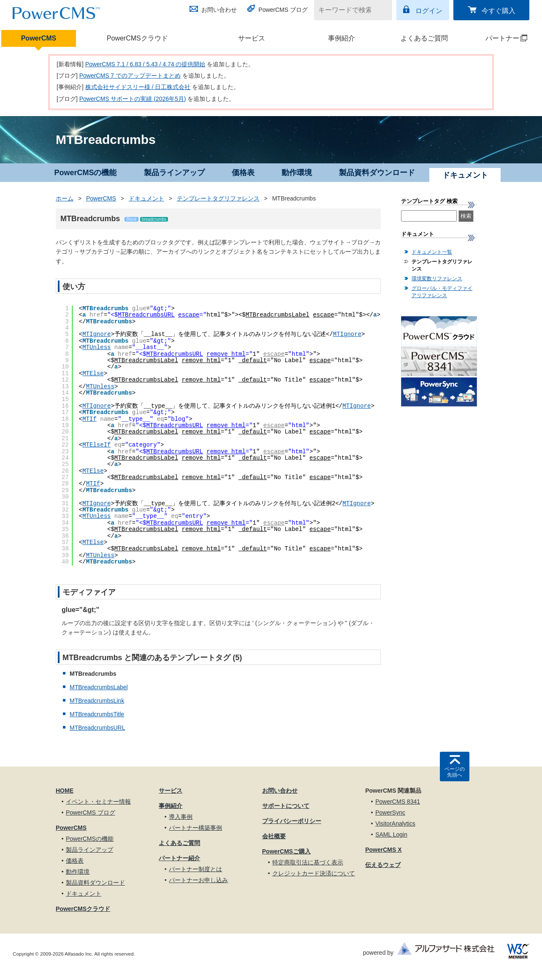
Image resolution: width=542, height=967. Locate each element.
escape (188, 314)
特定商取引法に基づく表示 (307, 862)
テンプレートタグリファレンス (218, 198)
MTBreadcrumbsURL (146, 314)
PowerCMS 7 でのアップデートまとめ (130, 75)
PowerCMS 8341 (397, 801)
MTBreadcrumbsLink (97, 700)
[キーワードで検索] (347, 10)
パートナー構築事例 (195, 827)
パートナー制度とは (195, 869)
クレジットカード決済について (313, 873)
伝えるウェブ (383, 864)
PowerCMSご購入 (286, 851)
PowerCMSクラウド (137, 38)
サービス (251, 38)
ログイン (428, 10)
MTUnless (96, 347)
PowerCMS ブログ (283, 9)
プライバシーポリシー (291, 821)
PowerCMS (39, 38)
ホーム (64, 198)
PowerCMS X (383, 849)
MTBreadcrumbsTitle (97, 714)
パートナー (499, 38)
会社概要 (274, 836)
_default (252, 360)
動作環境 (297, 172)
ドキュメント (146, 198)
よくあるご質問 (424, 38)
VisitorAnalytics (395, 823)
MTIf (89, 419)
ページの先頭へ (454, 772)
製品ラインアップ (174, 172)
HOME (64, 790)
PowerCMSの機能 (85, 172)
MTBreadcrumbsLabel (277, 314)
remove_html (225, 354)
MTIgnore (96, 334)
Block (131, 219)
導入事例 (180, 816)
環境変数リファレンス (437, 279)
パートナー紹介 (179, 858)
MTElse (92, 373)
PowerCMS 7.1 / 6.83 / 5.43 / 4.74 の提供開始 (145, 64)
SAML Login (391, 834)
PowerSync (390, 812)
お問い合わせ (219, 9)
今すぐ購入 (498, 10)
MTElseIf (96, 445)
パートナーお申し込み (198, 880)
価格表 (243, 172)
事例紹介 (341, 38)
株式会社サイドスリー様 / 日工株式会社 (138, 87)
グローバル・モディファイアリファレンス (442, 291)
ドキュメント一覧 (432, 252)
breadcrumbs (154, 219)
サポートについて (285, 805)
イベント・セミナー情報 (98, 801)
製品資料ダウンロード (377, 172)
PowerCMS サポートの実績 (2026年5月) (132, 98)
